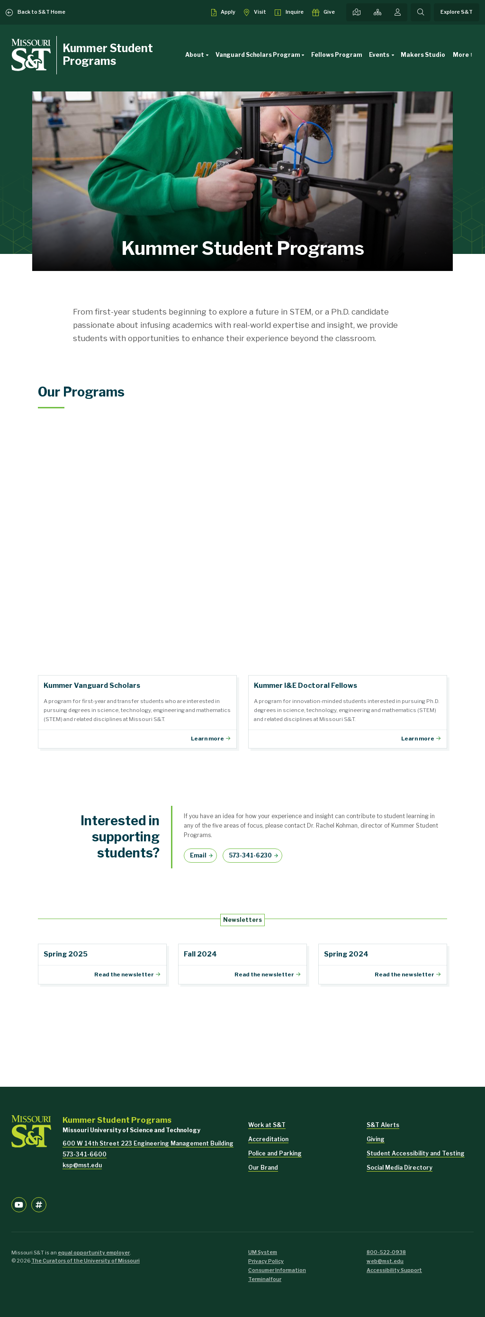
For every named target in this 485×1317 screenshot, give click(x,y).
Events (383, 55)
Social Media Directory (399, 1167)
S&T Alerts (383, 1124)
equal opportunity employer (94, 1253)
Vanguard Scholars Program (261, 55)
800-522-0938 (386, 1252)
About (198, 55)
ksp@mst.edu (82, 1165)
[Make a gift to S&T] (323, 12)
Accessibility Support (394, 1270)
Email (198, 855)
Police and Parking (275, 1153)
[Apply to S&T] (223, 12)
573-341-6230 (250, 855)
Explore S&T (456, 12)
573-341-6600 (85, 1154)
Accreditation (268, 1139)
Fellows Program (336, 54)
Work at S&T (267, 1124)
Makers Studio (423, 54)
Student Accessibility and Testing (416, 1153)
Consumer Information (277, 1270)
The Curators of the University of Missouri (85, 1261)
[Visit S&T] (255, 12)
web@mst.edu (385, 1261)
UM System (262, 1252)
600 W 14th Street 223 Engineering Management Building (148, 1143)
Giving (376, 1139)
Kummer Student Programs (108, 55)
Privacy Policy (266, 1261)
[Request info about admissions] (289, 12)
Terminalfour (264, 1279)
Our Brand (263, 1167)
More (461, 54)
